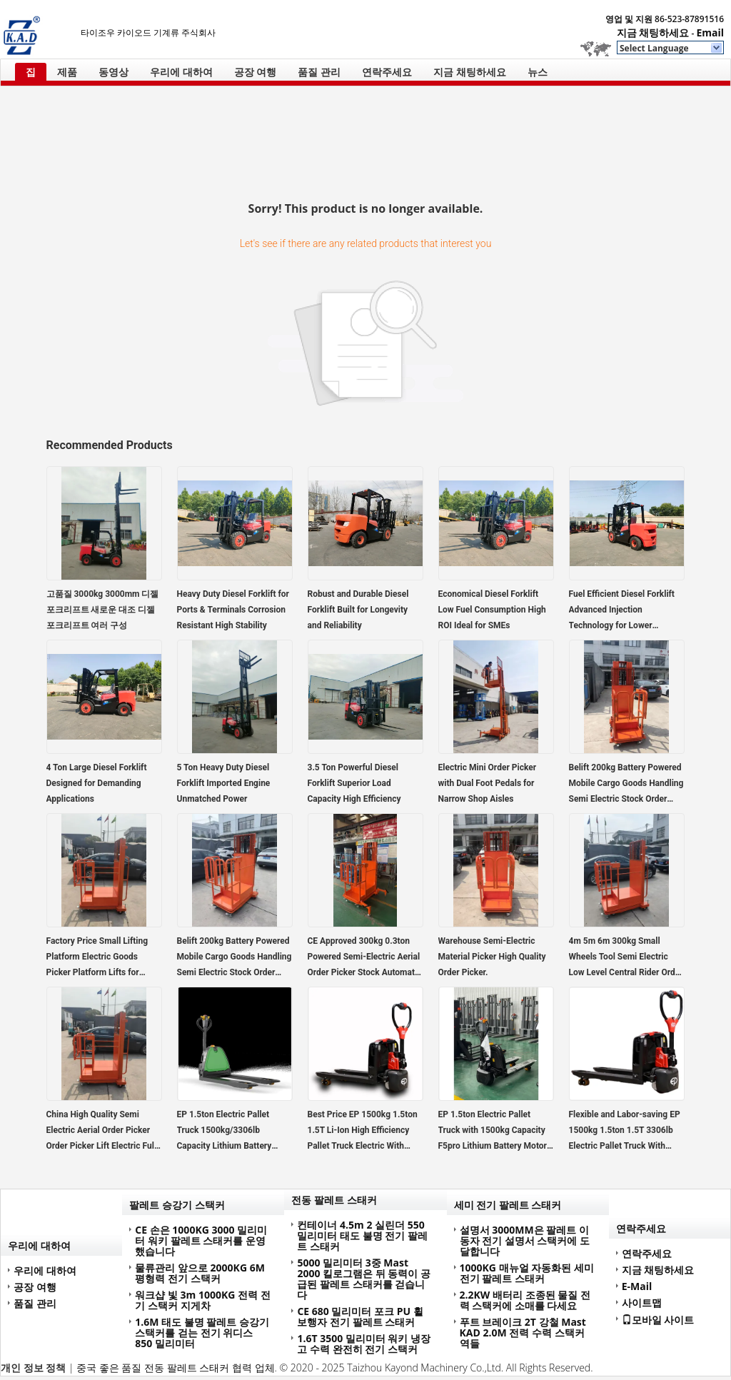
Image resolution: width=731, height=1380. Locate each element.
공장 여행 (255, 71)
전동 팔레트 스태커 (333, 1200)
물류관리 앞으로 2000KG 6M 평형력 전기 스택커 (200, 1273)
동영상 (113, 71)
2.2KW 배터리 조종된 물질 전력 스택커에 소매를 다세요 (525, 1300)
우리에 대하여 (181, 71)
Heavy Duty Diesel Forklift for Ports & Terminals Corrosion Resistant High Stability (233, 609)
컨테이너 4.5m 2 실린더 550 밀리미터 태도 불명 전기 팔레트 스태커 (362, 1235)
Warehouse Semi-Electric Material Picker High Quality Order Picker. (492, 956)
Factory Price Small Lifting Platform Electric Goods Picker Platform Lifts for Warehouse (97, 958)
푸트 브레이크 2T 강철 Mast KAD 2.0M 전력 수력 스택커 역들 (523, 1332)
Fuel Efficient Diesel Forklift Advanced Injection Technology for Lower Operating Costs (622, 611)
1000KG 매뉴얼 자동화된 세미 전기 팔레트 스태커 (527, 1273)
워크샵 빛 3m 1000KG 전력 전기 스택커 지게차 (202, 1300)
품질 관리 (319, 71)
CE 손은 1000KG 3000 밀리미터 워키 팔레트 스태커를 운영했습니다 (201, 1240)
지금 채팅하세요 (653, 32)
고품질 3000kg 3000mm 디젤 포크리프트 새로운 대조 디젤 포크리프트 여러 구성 (102, 609)
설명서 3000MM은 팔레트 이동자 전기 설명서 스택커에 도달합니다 (525, 1240)
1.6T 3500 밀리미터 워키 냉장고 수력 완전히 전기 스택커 (363, 1343)
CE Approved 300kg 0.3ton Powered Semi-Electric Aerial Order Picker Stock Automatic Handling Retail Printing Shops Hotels (365, 958)
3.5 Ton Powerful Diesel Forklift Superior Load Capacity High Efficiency (354, 783)
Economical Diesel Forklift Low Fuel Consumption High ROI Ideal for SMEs (492, 609)
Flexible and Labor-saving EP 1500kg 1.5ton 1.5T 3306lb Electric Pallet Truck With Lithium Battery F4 (624, 1131)
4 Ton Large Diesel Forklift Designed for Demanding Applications (96, 783)
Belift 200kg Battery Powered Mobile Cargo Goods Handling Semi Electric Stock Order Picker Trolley (626, 784)
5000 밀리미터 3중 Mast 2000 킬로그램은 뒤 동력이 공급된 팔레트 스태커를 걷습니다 (363, 1278)
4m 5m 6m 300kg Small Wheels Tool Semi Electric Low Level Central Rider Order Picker (626, 958)
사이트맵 (642, 1302)
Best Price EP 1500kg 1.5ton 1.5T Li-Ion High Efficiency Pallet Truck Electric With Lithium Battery (363, 1131)
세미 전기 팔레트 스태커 (508, 1205)
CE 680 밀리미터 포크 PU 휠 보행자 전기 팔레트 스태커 (360, 1316)
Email (710, 32)
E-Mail (637, 1286)
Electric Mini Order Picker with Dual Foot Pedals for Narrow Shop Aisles (487, 783)
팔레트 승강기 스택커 (176, 1205)
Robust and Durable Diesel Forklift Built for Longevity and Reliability (358, 609)
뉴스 (538, 71)
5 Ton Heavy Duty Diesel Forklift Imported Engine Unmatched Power (224, 783)
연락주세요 (387, 71)
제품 (67, 71)
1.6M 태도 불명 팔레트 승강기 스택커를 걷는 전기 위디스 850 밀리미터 (202, 1332)
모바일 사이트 (658, 1319)
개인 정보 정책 (33, 1367)
